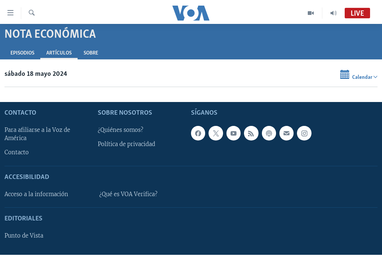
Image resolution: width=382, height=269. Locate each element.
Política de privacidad (126, 144)
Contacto (16, 152)
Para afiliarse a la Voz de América (37, 134)
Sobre (91, 53)
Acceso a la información (36, 194)
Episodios (22, 53)
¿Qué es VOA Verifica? (128, 194)
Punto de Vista (23, 236)
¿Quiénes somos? (120, 130)
